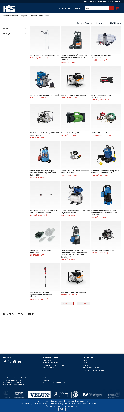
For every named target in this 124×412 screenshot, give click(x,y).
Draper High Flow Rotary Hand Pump (44, 55)
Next (86, 303)
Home (5, 16)
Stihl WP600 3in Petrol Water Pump (74, 95)
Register (46, 378)
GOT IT (62, 409)
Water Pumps (44, 16)
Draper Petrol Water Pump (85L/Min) (44, 95)
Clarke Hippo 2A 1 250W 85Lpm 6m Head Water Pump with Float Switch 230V (43, 173)
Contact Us (87, 365)
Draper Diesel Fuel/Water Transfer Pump (101, 56)
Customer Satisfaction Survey (54, 365)
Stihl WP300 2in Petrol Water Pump (74, 292)
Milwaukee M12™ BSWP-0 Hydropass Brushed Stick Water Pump (44, 212)
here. (75, 406)
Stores (110, 1)
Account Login (48, 380)
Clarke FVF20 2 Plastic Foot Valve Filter (40, 251)
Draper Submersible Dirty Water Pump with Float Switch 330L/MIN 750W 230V (104, 213)
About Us (86, 363)
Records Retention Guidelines (54, 382)
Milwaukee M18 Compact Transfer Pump (101, 96)
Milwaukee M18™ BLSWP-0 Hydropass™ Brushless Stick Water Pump (41, 294)
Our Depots (47, 361)
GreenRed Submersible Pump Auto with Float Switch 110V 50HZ (105, 172)
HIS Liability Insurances (12, 380)
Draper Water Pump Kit (70, 133)
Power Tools (13, 16)
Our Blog (86, 361)
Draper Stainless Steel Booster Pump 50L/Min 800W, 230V (75, 212)
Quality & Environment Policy (14, 385)
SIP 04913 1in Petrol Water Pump (103, 250)
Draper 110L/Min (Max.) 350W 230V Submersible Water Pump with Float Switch (74, 57)
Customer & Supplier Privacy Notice (16, 378)
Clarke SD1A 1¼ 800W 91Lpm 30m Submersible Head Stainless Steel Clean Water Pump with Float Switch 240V (74, 253)
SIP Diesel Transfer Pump (101, 133)
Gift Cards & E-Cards (91, 368)
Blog (85, 1)
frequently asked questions (93, 370)
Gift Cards (102, 1)
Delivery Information (51, 363)
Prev (65, 303)
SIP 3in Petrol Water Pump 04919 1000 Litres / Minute (44, 134)
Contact (92, 1)
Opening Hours (48, 368)
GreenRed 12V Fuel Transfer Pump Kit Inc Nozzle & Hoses (75, 172)
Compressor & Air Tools (28, 16)
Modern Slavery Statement (13, 382)
